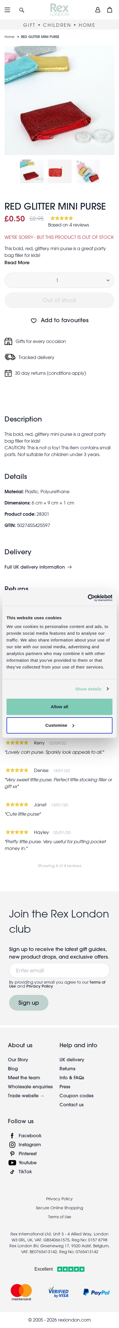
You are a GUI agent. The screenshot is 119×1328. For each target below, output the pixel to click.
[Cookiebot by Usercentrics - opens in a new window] (87, 598)
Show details (88, 689)
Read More (17, 262)
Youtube (28, 1162)
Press (65, 1086)
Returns (67, 1068)
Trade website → (26, 1095)
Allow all (59, 706)
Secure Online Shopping (59, 1207)
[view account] (98, 10)
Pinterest (28, 1153)
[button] (22, 10)
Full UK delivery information (35, 567)
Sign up (28, 1002)
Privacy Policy (39, 986)
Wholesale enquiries (30, 1086)
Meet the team (24, 1077)
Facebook (30, 1135)
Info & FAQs (72, 1077)
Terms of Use (59, 1216)
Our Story (18, 1059)
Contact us (72, 1104)
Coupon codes (77, 1095)
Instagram (30, 1144)
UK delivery (72, 1059)
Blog (13, 1068)
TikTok (25, 1171)
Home (9, 36)
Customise (59, 725)
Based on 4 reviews (68, 225)
